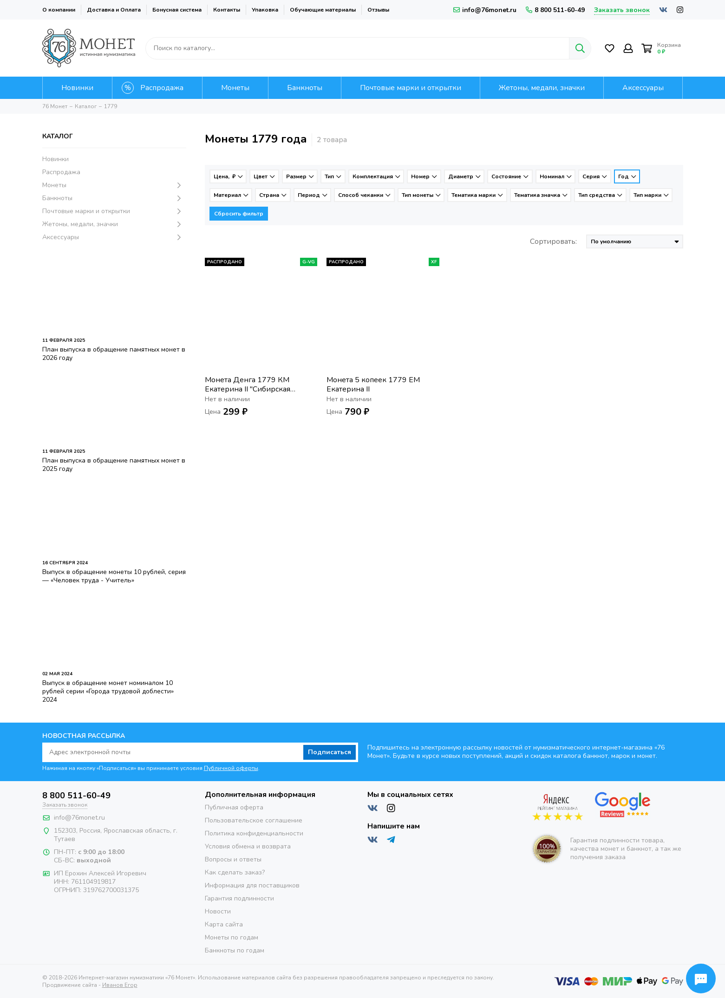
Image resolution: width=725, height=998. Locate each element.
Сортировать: (553, 241)
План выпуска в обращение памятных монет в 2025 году (113, 464)
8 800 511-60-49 (555, 10)
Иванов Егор (119, 985)
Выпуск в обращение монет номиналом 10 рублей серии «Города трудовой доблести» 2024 (108, 691)
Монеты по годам (231, 937)
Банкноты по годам (234, 950)
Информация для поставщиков (252, 885)
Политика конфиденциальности (254, 833)
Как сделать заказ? (235, 872)
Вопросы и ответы (233, 859)
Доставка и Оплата (114, 9)
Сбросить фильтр (238, 213)
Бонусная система (177, 9)
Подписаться (329, 752)
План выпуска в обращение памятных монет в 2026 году (113, 353)
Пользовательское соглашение (253, 820)
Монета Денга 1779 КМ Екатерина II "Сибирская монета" (247, 384)
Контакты (226, 9)
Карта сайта (224, 924)
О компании (58, 9)
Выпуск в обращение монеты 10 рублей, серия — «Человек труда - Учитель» (114, 576)
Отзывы (378, 9)
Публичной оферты (231, 768)
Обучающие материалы (323, 9)
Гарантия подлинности (239, 898)
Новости (218, 911)
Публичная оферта (234, 807)
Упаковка (265, 9)
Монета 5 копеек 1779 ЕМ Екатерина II (373, 384)
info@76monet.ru (484, 10)
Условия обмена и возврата (248, 846)
